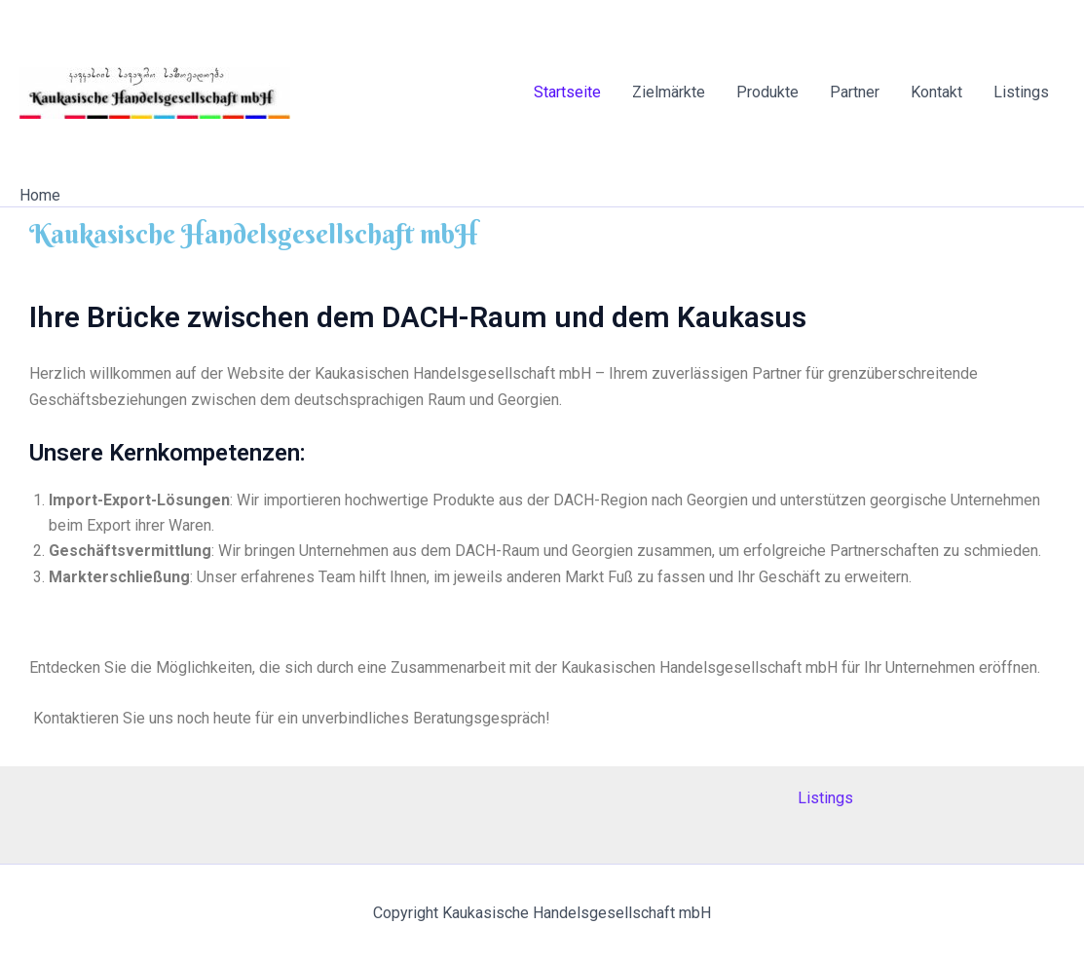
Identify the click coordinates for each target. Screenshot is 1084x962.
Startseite (567, 92)
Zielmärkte (668, 92)
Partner (854, 92)
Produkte (767, 92)
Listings (1021, 92)
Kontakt (936, 92)
